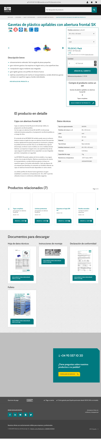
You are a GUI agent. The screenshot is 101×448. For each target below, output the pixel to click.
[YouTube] (20, 424)
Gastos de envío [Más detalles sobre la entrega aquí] (89, 54)
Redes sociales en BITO (15, 419)
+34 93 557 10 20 (32, 2)
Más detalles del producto (18, 114)
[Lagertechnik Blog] (25, 424)
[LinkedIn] (14, 424)
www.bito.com (42, 2)
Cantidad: (70, 59)
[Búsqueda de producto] (68, 10)
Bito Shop (10, 17)
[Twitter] (30, 424)
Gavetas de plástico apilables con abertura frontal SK (82, 91)
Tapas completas (82, 98)
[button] (87, 2)
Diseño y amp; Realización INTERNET (43, 438)
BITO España (93, 438)
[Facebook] (9, 424)
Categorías (18, 17)
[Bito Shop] (8, 10)
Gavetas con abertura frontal (45, 17)
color (69, 38)
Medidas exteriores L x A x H (76, 30)
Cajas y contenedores (29, 17)
